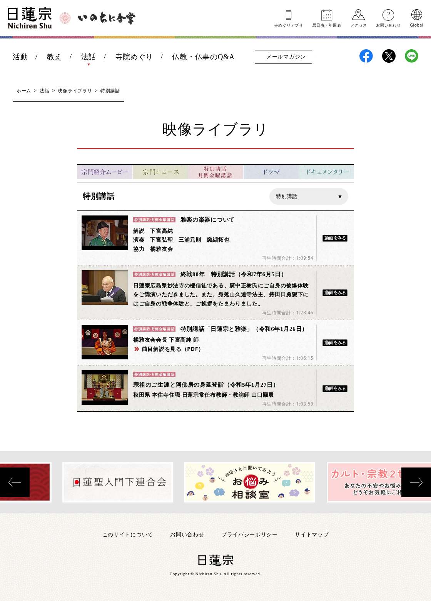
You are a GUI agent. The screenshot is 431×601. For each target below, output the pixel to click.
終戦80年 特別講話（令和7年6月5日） (233, 274)
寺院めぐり (134, 57)
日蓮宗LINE (411, 56)
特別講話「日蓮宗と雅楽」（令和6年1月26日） (244, 329)
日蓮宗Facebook (366, 56)
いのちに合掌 (106, 18)
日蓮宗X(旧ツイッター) (389, 56)
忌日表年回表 (326, 24)
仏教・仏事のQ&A (203, 57)
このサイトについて (127, 534)
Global (416, 24)
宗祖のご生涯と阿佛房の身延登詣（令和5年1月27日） (206, 385)
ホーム (24, 90)
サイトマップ (312, 534)
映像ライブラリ (75, 90)
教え (54, 57)
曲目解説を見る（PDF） (173, 348)
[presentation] (15, 482)
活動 (20, 57)
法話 (88, 57)
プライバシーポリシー (249, 534)
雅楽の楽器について (207, 220)
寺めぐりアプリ (288, 24)
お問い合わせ (388, 24)
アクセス (359, 24)
